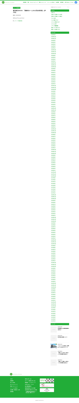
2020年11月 (53, 110)
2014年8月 (53, 247)
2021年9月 (53, 91)
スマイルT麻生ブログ (55, 22)
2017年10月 (53, 176)
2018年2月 (53, 168)
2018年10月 (53, 153)
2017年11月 (53, 174)
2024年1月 (53, 47)
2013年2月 (53, 279)
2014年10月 (53, 243)
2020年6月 (53, 117)
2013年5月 (53, 273)
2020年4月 (53, 121)
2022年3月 (53, 79)
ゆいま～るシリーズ (34, 2)
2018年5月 (53, 162)
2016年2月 (53, 213)
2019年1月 (53, 147)
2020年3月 (53, 123)
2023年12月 (53, 49)
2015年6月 (53, 228)
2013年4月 (53, 275)
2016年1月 (53, 215)
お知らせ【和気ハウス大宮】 (56, 14)
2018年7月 (53, 159)
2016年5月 (53, 208)
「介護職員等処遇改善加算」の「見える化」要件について (30, 392)
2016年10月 (53, 198)
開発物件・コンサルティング (30, 382)
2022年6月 (53, 74)
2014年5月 (53, 253)
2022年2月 (53, 81)
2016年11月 (53, 196)
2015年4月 (53, 232)
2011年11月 (53, 304)
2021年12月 (53, 85)
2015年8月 (53, 224)
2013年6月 (53, 272)
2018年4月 (53, 164)
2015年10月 (53, 221)
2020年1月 (53, 127)
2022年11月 (53, 64)
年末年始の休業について (62, 337)
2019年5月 (53, 140)
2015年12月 (53, 217)
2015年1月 (53, 238)
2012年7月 (53, 292)
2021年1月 (53, 106)
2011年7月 (53, 311)
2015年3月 (53, 234)
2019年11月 (53, 130)
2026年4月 (53, 34)
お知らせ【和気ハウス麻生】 (56, 16)
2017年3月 (53, 189)
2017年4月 (53, 187)
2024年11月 (53, 38)
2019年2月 (53, 145)
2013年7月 (53, 270)
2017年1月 (53, 192)
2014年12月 (53, 240)
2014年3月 (53, 256)
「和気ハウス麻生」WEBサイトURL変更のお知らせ (63, 362)
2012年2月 (53, 298)
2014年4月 (53, 255)
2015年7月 (53, 226)
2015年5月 (53, 230)
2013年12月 (53, 262)
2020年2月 (53, 125)
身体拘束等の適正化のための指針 (31, 389)
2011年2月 (53, 319)
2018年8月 (53, 157)
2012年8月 (53, 290)
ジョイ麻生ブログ (54, 20)
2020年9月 (53, 111)
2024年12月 (53, 36)
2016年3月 (53, 211)
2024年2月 (53, 46)
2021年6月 (53, 96)
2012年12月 (53, 283)
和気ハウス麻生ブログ (55, 29)
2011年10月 (53, 305)
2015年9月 (53, 223)
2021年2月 (53, 104)
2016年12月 (53, 194)
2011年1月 (53, 320)
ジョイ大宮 (53, 18)
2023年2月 (53, 59)
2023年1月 (53, 61)
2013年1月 (53, 281)
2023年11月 (53, 51)
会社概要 (57, 2)
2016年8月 (53, 202)
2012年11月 (53, 285)
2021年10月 (53, 89)
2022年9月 (53, 68)
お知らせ (53, 12)
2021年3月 (53, 102)
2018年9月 (53, 155)
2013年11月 (53, 264)
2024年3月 (53, 44)
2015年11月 (53, 219)
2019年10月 (53, 132)
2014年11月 (53, 241)
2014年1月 (53, 260)
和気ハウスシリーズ (42, 2)
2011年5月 (53, 315)
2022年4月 (53, 78)
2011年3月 (53, 317)
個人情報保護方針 (28, 386)
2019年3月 (53, 144)
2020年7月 (53, 115)
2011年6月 (53, 313)
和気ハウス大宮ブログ (55, 27)
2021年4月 (53, 100)
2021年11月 (53, 87)
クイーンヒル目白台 (50, 2)
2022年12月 (53, 63)
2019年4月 (53, 142)
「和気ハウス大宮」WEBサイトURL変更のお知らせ (63, 353)
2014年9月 (53, 245)
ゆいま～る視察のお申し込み (30, 380)
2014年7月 (53, 249)
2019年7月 (53, 136)
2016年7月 (53, 204)
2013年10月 (53, 266)
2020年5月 (53, 119)
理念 (28, 2)
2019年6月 (53, 138)
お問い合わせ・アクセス (69, 2)
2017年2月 (53, 191)
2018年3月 (53, 166)
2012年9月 (53, 288)
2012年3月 (53, 296)
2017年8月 (53, 179)
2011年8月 (53, 309)
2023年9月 (53, 55)
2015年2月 (53, 236)
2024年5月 (53, 40)
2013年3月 (53, 277)
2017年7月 (53, 181)
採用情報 (61, 2)
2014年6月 (53, 251)
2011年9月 (53, 307)
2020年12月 (53, 108)
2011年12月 (53, 302)
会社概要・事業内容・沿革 (15, 389)
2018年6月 (53, 160)
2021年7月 (53, 95)
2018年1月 (53, 170)
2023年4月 (53, 57)
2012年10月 (53, 287)
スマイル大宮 (53, 23)
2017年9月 (53, 177)
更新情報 (24, 2)
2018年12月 (53, 149)
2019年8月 (53, 134)
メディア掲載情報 (18, 20)
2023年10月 (53, 53)
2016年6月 (53, 206)
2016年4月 (53, 209)
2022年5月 (53, 76)
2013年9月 (53, 268)
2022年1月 (53, 83)
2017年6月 (53, 183)
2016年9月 (53, 200)
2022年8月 (53, 70)
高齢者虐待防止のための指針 (30, 388)
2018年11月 (53, 151)
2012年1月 (53, 300)
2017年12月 (53, 172)
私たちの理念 (12, 382)
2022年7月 (53, 72)
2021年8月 (53, 93)
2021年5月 (53, 98)
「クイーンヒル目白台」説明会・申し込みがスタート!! (63, 346)
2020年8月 (53, 113)
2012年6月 (53, 294)
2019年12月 (53, 128)
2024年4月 (53, 42)
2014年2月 (53, 258)
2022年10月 (53, 66)
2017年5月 (53, 185)
